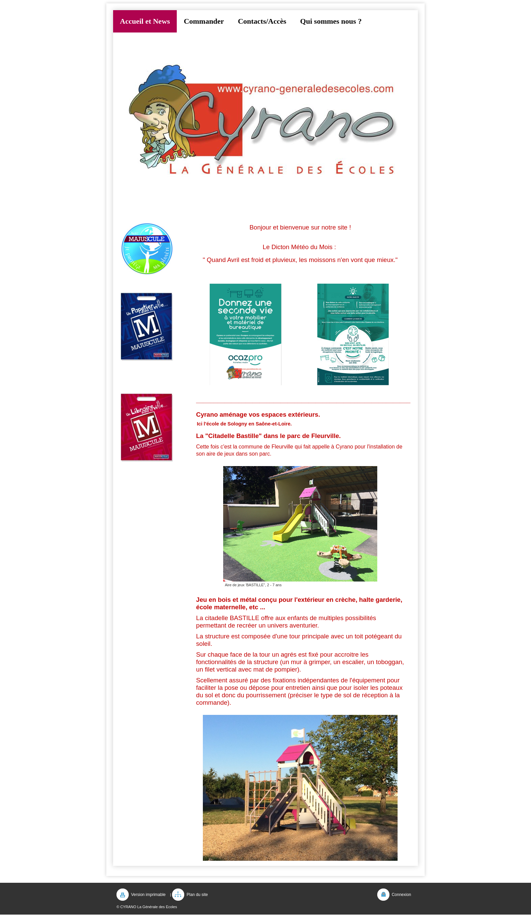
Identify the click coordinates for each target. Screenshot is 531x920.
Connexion (401, 894)
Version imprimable (148, 894)
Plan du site (197, 894)
